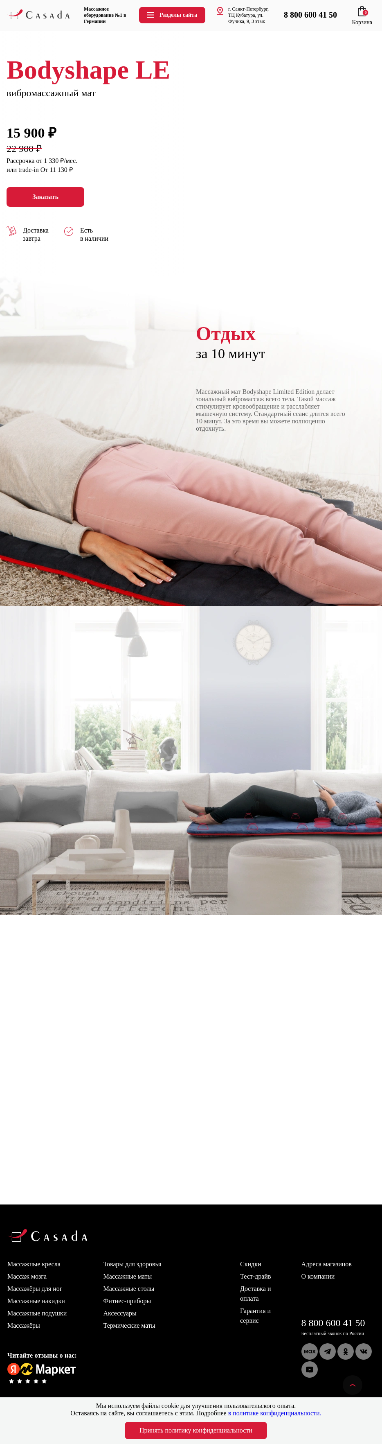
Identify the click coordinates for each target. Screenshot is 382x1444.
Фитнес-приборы (127, 1300)
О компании (318, 1276)
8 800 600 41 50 (333, 1322)
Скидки (250, 1264)
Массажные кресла (34, 1264)
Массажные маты (127, 1276)
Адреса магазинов (326, 1264)
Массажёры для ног (34, 1288)
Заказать (45, 197)
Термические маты (129, 1325)
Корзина (362, 19)
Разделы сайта (171, 15)
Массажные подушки (37, 1313)
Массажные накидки (36, 1300)
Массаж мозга (27, 1276)
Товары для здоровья (132, 1264)
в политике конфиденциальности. (274, 1413)
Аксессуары (120, 1313)
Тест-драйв (255, 1276)
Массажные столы (129, 1288)
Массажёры (23, 1325)
